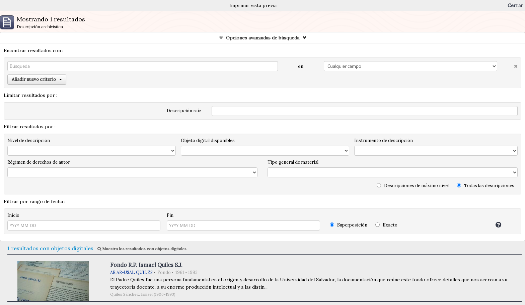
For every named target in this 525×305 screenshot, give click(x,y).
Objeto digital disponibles (208, 140)
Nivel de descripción (28, 140)
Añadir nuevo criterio (37, 79)
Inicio (13, 215)
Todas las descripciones (485, 185)
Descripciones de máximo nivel (413, 185)
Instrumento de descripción (383, 140)
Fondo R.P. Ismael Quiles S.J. (146, 265)
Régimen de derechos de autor (38, 162)
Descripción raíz (184, 111)
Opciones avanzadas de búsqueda (262, 38)
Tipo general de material (293, 162)
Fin (170, 215)
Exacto (386, 225)
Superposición (348, 225)
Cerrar (515, 5)
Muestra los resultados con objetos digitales (141, 248)
